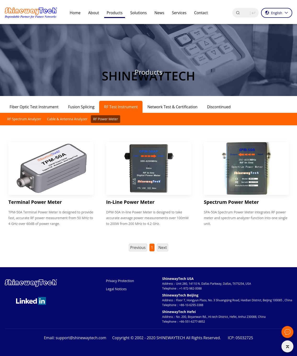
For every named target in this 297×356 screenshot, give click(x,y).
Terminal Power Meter (35, 202)
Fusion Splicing (81, 106)
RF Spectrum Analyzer (24, 119)
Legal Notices (116, 289)
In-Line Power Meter (130, 202)
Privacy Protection (120, 280)
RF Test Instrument (121, 106)
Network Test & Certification (172, 106)
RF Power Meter (105, 119)
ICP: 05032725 (240, 337)
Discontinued (219, 106)
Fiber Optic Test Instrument (34, 106)
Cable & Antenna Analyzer (67, 119)
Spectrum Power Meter (231, 202)
